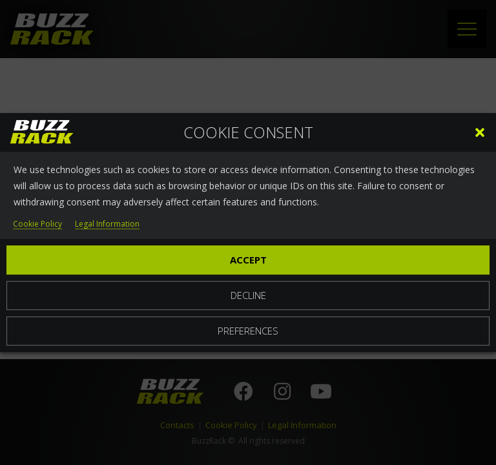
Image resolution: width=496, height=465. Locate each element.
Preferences (248, 330)
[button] (479, 132)
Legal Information (107, 224)
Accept (248, 259)
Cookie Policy (37, 224)
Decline (248, 295)
